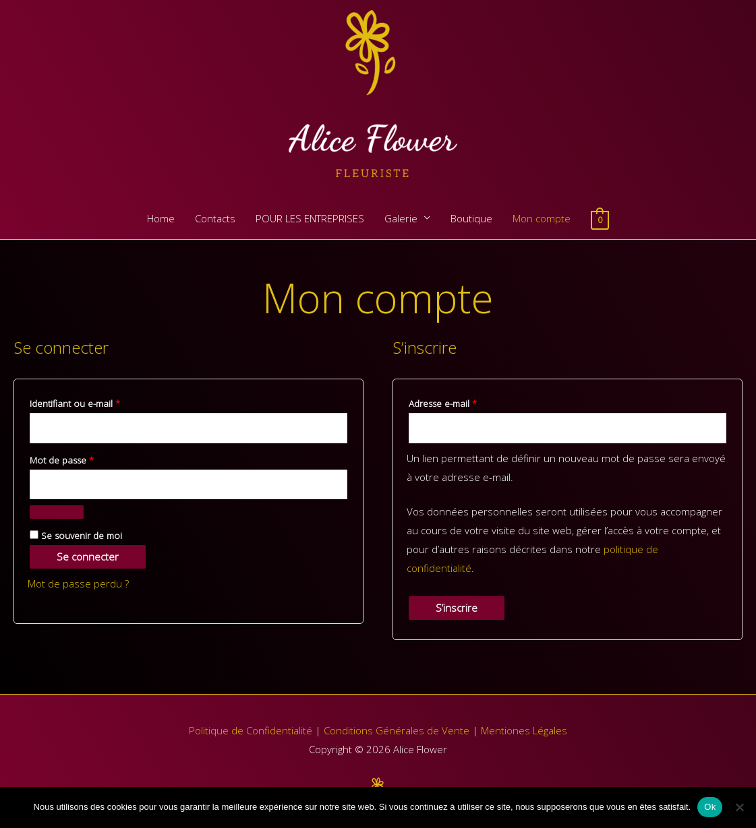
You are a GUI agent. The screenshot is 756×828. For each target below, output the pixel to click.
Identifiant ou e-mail (98, 402)
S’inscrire (456, 607)
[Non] (739, 807)
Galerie (400, 218)
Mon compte (542, 218)
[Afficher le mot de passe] (57, 512)
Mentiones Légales (524, 730)
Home (161, 218)
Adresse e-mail (466, 402)
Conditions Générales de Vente (396, 730)
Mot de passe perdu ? (78, 583)
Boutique (471, 218)
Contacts (215, 218)
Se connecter (88, 556)
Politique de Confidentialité (250, 730)
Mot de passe (85, 458)
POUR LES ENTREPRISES (310, 218)
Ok (710, 807)
